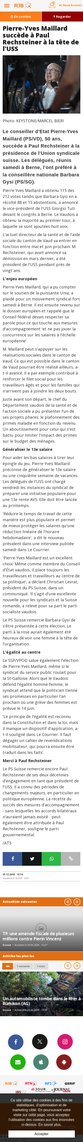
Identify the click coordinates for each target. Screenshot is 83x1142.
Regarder (62, 16)
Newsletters (18, 1061)
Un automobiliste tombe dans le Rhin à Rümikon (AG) (42, 1001)
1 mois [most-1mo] (41, 966)
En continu (21, 16)
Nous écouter (72, 5)
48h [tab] (8, 966)
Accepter (41, 1134)
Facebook (15, 1041)
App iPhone (41, 1061)
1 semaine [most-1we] (23, 966)
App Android (64, 1061)
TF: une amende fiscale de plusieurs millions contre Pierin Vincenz (38, 936)
